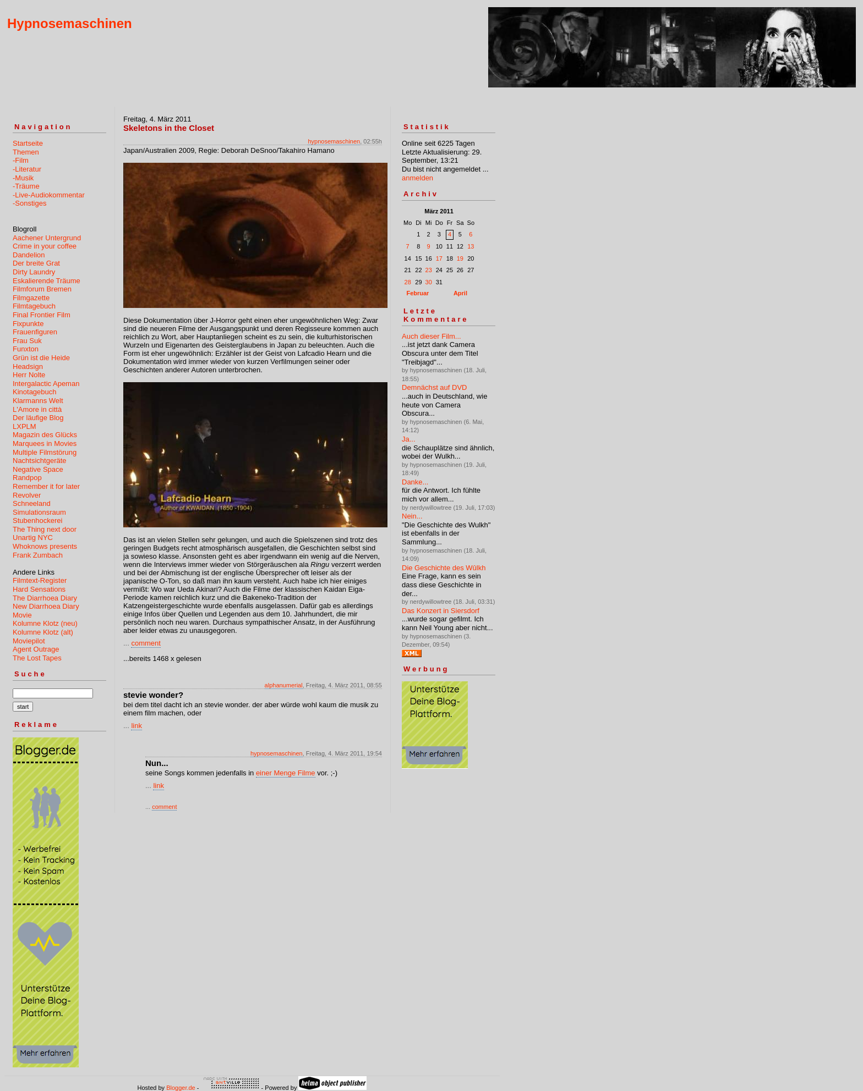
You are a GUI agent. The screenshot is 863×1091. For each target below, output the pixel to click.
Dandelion (29, 255)
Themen (26, 152)
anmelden (417, 178)
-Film (21, 160)
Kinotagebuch (35, 392)
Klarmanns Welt (38, 400)
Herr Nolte (29, 375)
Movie (22, 615)
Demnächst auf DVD (434, 387)
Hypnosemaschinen (69, 23)
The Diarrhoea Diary (45, 598)
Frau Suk (27, 341)
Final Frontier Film (41, 315)
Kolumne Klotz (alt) (43, 632)
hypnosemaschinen (334, 141)
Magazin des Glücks (45, 435)
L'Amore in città (37, 409)
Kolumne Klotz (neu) (45, 623)
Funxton (26, 349)
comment (145, 643)
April (460, 293)
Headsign (28, 366)
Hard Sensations (39, 589)
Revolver (27, 495)
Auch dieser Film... (431, 336)
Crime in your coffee (45, 246)
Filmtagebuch (34, 306)
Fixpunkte (28, 323)
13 (470, 246)
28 (408, 282)
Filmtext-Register (40, 580)
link (136, 725)
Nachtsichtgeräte (40, 460)
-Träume (26, 186)
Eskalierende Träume (46, 281)
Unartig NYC (33, 537)
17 (439, 258)
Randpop (27, 477)
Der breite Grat (36, 263)
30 (428, 282)
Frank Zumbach (38, 555)
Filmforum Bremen (42, 289)
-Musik (23, 178)
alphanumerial (284, 685)
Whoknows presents (45, 546)
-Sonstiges (29, 203)
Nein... (412, 516)
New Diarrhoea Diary (46, 606)
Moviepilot (29, 641)
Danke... (415, 482)
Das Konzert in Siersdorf (440, 611)
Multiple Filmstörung (45, 452)
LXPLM (24, 426)
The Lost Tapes (37, 658)
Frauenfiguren (35, 332)
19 (460, 258)
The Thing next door (45, 529)
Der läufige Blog (38, 418)
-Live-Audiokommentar (49, 195)
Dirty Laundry (34, 272)
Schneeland (32, 503)
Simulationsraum (39, 512)
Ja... (409, 439)
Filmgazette (31, 298)
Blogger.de (180, 1087)
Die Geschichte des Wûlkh (443, 568)
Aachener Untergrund (47, 238)
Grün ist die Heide (41, 358)
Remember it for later (46, 486)
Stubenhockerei (37, 520)
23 (428, 270)
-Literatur (27, 169)
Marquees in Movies (45, 443)
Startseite (28, 143)
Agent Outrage (36, 649)
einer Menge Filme (285, 773)
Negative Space (38, 469)
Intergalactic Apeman (46, 383)
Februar (417, 293)
